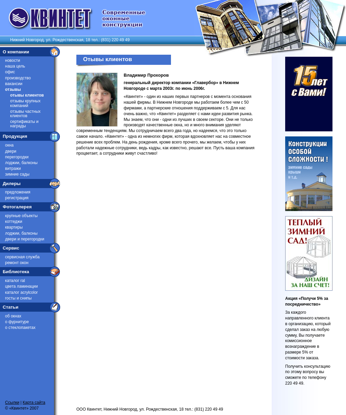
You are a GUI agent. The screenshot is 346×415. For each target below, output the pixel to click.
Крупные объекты (21, 215)
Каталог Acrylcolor (21, 292)
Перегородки (16, 157)
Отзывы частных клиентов (25, 113)
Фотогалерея (17, 206)
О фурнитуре (17, 321)
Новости (12, 60)
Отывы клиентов (27, 95)
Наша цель (15, 66)
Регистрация (16, 198)
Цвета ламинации (21, 286)
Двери (10, 151)
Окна (9, 145)
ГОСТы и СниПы (18, 298)
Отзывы (13, 89)
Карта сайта (34, 402)
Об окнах (13, 316)
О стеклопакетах (20, 327)
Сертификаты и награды (24, 123)
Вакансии (13, 83)
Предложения (17, 192)
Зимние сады (17, 174)
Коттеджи (13, 221)
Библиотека (16, 271)
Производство (18, 78)
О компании (16, 51)
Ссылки (12, 402)
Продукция (15, 136)
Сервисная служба (22, 257)
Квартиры (14, 227)
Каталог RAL (15, 280)
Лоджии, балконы (21, 162)
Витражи (13, 168)
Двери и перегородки (24, 239)
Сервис (11, 248)
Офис (10, 72)
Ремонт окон (16, 262)
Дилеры (12, 183)
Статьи (10, 307)
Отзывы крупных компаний (25, 103)
